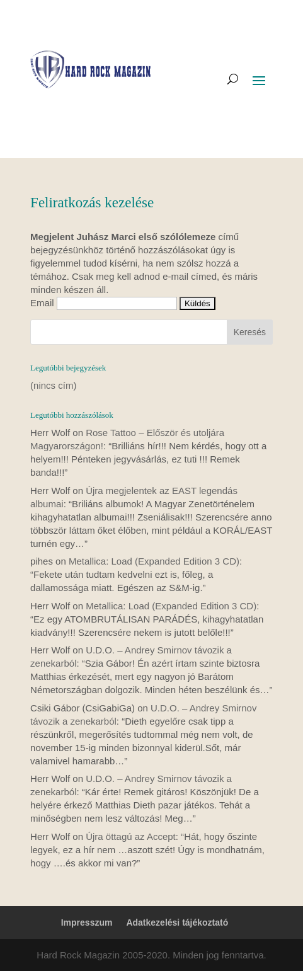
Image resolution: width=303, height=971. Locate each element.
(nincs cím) (53, 385)
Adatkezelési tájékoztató (177, 922)
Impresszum (87, 922)
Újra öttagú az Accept (131, 836)
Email (42, 302)
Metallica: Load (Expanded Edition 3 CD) (154, 561)
